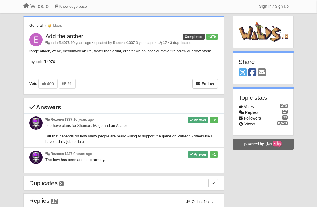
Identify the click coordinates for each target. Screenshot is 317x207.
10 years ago (83, 120)
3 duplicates (180, 43)
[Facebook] (252, 73)
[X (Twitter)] (243, 73)
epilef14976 (60, 43)
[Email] (262, 73)
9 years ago (82, 154)
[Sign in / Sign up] (274, 6)
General (36, 25)
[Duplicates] (213, 183)
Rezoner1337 (124, 43)
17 (165, 43)
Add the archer (64, 36)
